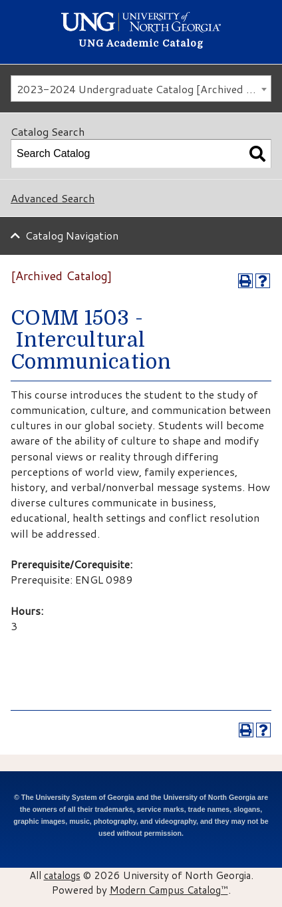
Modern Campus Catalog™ (169, 889)
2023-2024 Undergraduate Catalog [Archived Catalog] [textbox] (144, 88)
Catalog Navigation (71, 235)
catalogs (62, 875)
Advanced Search (52, 198)
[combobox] (141, 88)
